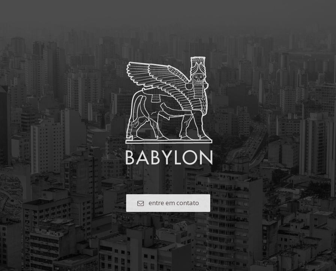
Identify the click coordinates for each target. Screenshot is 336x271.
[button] (168, 203)
